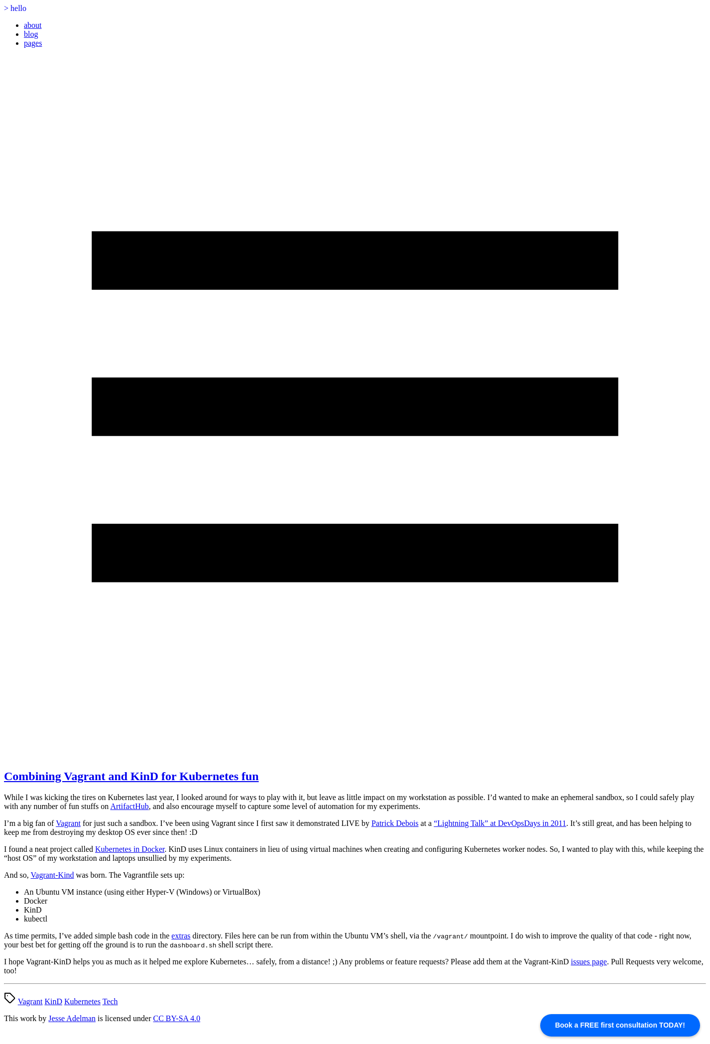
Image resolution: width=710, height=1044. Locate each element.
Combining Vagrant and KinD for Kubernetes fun (131, 776)
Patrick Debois (395, 823)
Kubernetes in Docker (130, 849)
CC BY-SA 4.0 (177, 1018)
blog (31, 34)
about (33, 25)
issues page (588, 961)
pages (33, 43)
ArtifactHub (129, 806)
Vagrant (68, 823)
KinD (53, 1001)
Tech (110, 1001)
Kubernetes (82, 1001)
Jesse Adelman (72, 1018)
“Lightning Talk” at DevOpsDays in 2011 (500, 823)
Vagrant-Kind (52, 875)
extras (180, 935)
